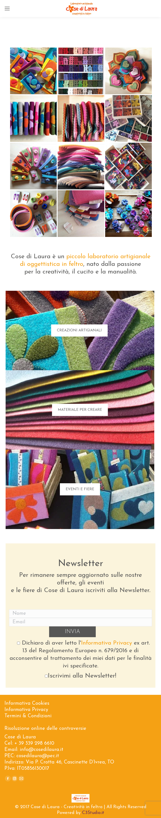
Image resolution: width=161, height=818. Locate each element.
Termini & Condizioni (28, 716)
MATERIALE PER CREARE (80, 410)
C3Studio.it (93, 813)
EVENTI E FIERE (80, 489)
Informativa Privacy (106, 643)
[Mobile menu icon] (7, 8)
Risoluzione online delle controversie (45, 728)
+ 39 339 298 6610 (34, 743)
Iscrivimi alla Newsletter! (80, 676)
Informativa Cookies (26, 703)
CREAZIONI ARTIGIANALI (79, 330)
